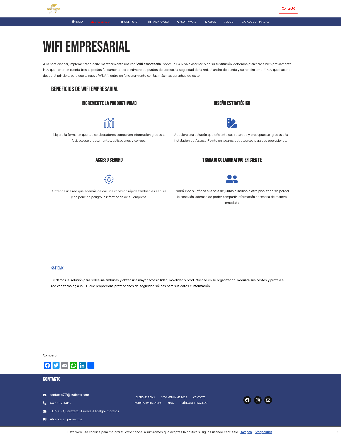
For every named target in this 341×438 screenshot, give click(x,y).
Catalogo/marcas (256, 22)
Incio (76, 22)
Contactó (288, 8)
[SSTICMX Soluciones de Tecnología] (54, 9)
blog (229, 22)
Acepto (246, 432)
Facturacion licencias (148, 403)
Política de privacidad (194, 403)
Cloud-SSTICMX (145, 398)
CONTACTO (199, 398)
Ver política (263, 432)
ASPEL (210, 22)
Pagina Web (158, 22)
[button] (111, 21)
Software (186, 22)
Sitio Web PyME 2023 (174, 398)
